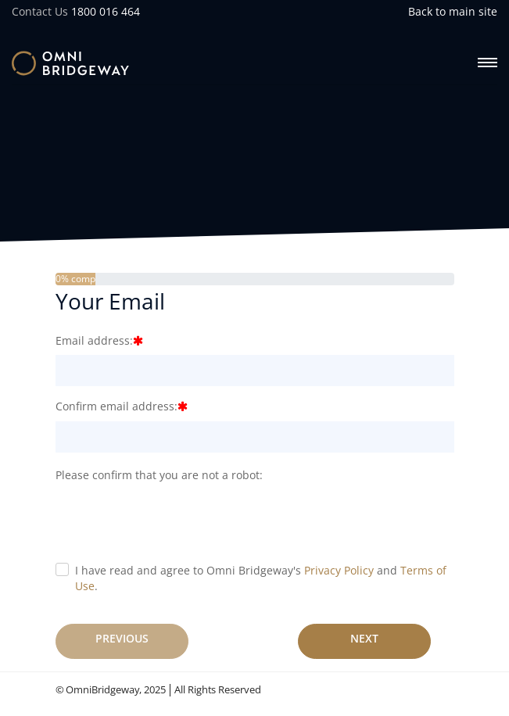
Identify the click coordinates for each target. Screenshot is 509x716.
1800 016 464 (105, 11)
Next (364, 638)
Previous (122, 638)
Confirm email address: (116, 406)
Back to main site (452, 11)
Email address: (94, 340)
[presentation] (174, 519)
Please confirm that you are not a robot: (159, 474)
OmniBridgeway (102, 689)
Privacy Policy (339, 570)
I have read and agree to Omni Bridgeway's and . (260, 578)
